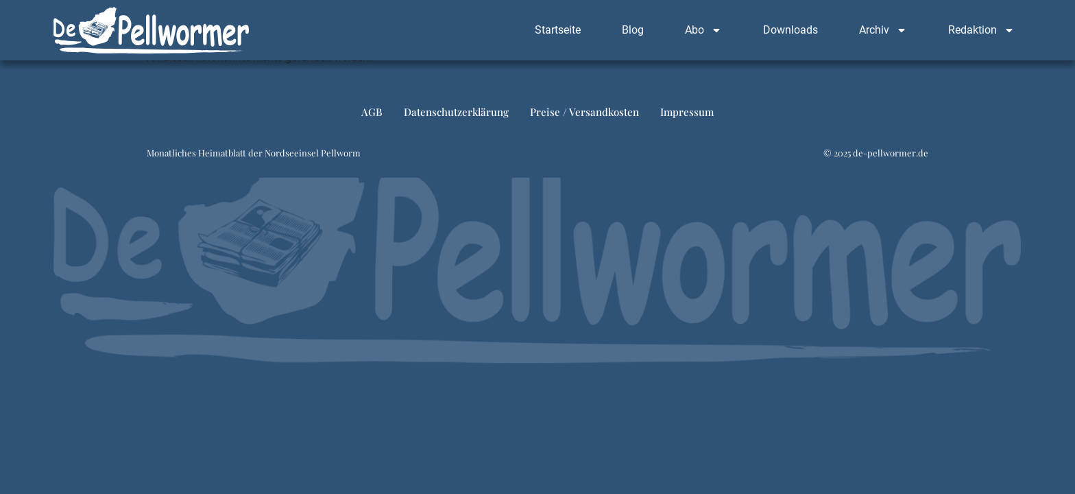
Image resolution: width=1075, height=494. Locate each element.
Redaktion (981, 30)
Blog (633, 29)
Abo (703, 30)
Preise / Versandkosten (584, 118)
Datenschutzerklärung (456, 118)
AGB (372, 118)
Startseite (558, 29)
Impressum (687, 118)
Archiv (883, 30)
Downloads (790, 29)
